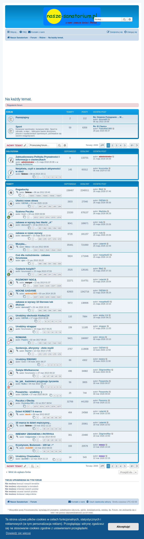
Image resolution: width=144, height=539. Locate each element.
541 (49, 343)
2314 (47, 217)
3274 (42, 406)
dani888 (24, 459)
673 (59, 239)
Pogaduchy (22, 189)
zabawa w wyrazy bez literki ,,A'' (34, 222)
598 (59, 310)
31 (48, 429)
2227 (53, 286)
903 (49, 228)
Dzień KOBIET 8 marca (29, 411)
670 (45, 239)
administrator (27, 162)
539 (40, 343)
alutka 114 (103, 315)
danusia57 (26, 225)
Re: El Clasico (100, 126)
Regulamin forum (14, 105)
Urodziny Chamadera (28, 456)
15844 (38, 195)
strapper (102, 326)
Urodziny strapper (26, 326)
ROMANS (21, 337)
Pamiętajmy (22, 117)
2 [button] (112, 145)
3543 (47, 250)
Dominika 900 (27, 403)
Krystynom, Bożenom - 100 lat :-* (34, 445)
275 (54, 354)
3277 (59, 406)
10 (52, 321)
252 (54, 274)
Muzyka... (21, 244)
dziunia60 (103, 119)
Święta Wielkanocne (27, 370)
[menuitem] (23, 32)
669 (40, 239)
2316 (59, 217)
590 (45, 263)
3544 (53, 250)
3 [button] (116, 145)
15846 (51, 195)
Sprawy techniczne (24, 164)
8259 (47, 297)
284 (59, 206)
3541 (36, 250)
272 (40, 354)
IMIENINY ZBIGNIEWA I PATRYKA (35, 434)
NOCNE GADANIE (26, 290)
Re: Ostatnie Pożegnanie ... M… (108, 117)
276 (59, 354)
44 (48, 417)
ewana (102, 359)
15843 (31, 195)
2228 (59, 286)
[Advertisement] (72, 68)
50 (60, 376)
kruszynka (103, 168)
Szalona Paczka (25, 211)
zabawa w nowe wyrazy (29, 233)
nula (101, 222)
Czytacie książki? (26, 268)
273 (45, 354)
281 (45, 206)
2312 (36, 217)
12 (48, 177)
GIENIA (24, 203)
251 (49, 274)
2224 (36, 286)
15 (60, 177)
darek (27, 414)
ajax (23, 260)
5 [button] (124, 145)
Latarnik (102, 244)
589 (40, 263)
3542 (42, 250)
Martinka (103, 211)
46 (44, 376)
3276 (53, 406)
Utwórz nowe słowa (27, 200)
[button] (102, 145)
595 (45, 310)
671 (49, 239)
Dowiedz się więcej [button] (18, 533)
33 (56, 429)
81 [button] (132, 145)
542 (54, 343)
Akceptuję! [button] (123, 526)
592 (54, 263)
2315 (53, 217)
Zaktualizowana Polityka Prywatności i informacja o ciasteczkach (38, 158)
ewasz (102, 445)
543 (59, 343)
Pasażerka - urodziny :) (29, 392)
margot (28, 282)
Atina (27, 247)
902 (45, 228)
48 (52, 376)
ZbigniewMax (105, 370)
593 (59, 263)
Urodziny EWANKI (26, 359)
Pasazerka (103, 381)
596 (49, 310)
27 (44, 440)
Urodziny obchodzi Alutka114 (32, 315)
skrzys (102, 337)
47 (48, 376)
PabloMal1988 (105, 128)
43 (44, 417)
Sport (19, 126)
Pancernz (103, 400)
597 (54, 310)
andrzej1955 (31, 293)
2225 (42, 286)
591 (49, 263)
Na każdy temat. (18, 99)
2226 (47, 286)
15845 (45, 195)
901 (40, 228)
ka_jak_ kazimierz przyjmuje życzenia (37, 381)
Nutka (24, 384)
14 (56, 177)
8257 (36, 297)
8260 (53, 297)
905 (59, 228)
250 (45, 274)
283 (54, 206)
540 (45, 343)
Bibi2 (101, 189)
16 (60, 332)
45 (52, 417)
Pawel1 (24, 340)
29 (52, 440)
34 (60, 429)
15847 (58, 195)
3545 (59, 250)
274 (49, 354)
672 (54, 239)
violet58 (29, 448)
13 (52, 177)
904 (54, 228)
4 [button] (120, 145)
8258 (42, 297)
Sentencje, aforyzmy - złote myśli (35, 348)
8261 (59, 297)
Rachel (28, 351)
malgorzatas (30, 437)
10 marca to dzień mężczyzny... (33, 422)
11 (44, 177)
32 (52, 429)
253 (59, 274)
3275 (47, 406)
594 (40, 310)
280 (40, 206)
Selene (24, 174)
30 (44, 429)
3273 (36, 406)
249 (40, 274)
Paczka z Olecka (25, 400)
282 (49, 206)
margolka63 (104, 255)
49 (56, 376)
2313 (42, 217)
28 (48, 440)
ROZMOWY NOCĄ (26, 279)
